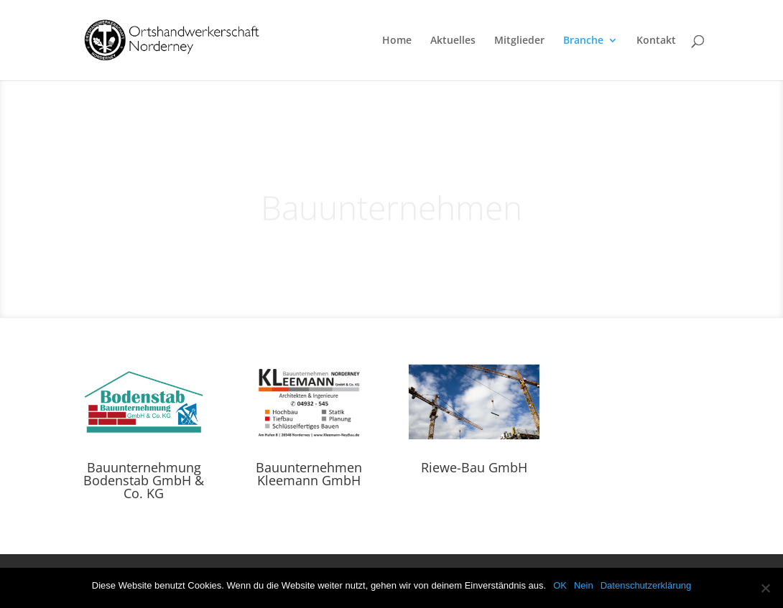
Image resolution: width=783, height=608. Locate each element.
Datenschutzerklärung (646, 585)
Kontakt (656, 41)
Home (397, 41)
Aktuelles (453, 41)
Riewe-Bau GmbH (474, 467)
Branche (583, 41)
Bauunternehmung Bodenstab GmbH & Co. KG (143, 480)
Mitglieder (519, 41)
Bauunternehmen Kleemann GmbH (309, 474)
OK (560, 585)
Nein (583, 585)
